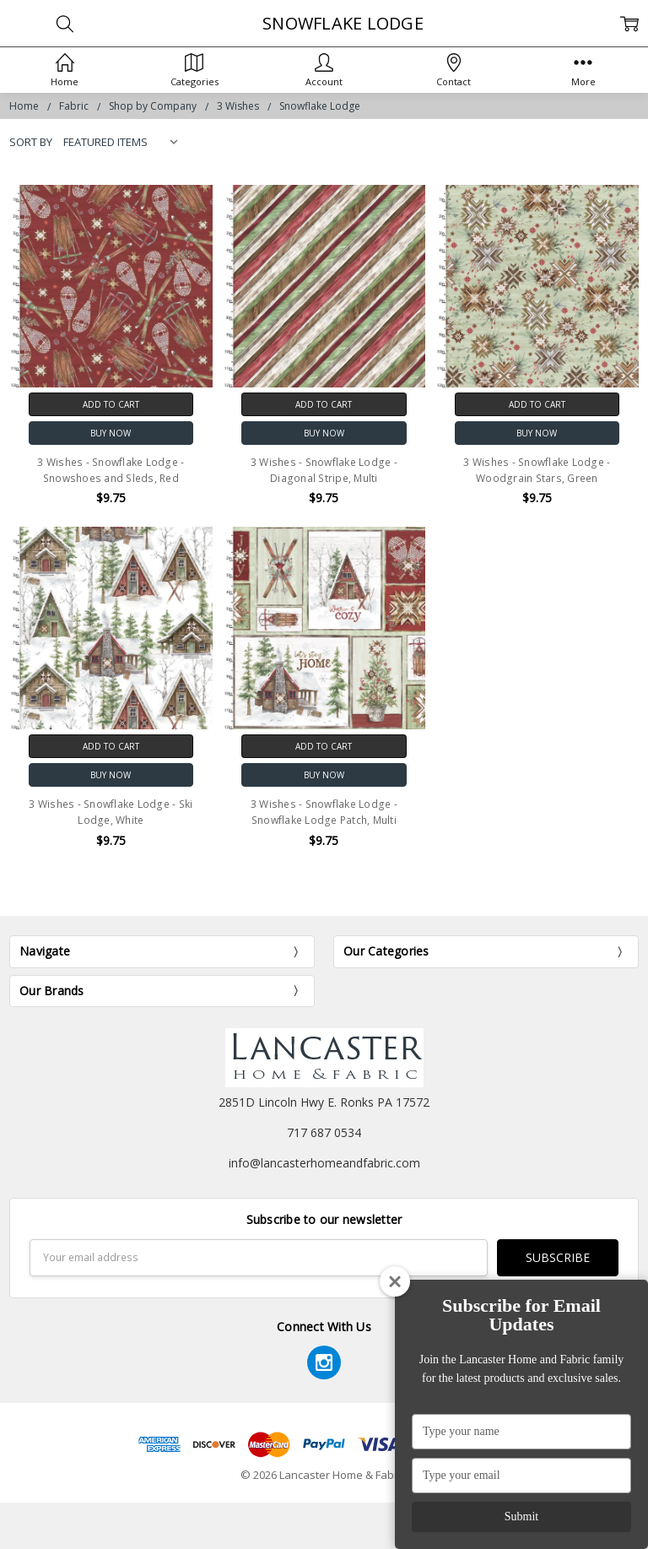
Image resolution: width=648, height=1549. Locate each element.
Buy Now (110, 433)
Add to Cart (111, 404)
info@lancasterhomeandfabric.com (324, 1163)
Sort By (30, 141)
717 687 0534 (324, 1132)
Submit (521, 1516)
